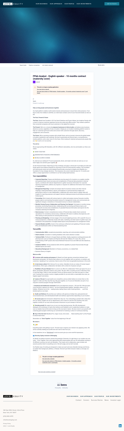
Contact (78, 400)
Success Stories (97, 400)
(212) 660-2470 (8, 416)
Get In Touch (111, 4)
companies (34, 65)
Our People (69, 4)
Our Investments (84, 4)
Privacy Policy (7, 423)
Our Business (42, 4)
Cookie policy (65, 387)
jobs (23, 65)
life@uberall (50, 332)
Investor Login (115, 400)
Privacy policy (58, 387)
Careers (86, 400)
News (107, 400)
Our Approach (56, 4)
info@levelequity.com (10, 420)
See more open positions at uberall (46, 371)
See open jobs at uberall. (43, 89)
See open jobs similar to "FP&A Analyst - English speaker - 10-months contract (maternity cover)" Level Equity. (62, 92)
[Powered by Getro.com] (62, 384)
